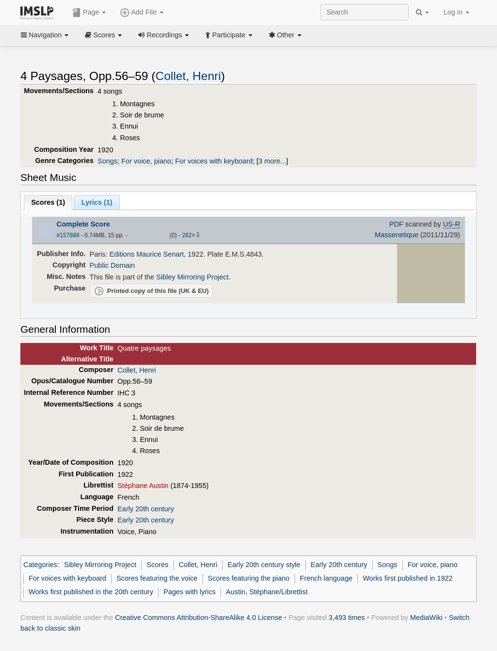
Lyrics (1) (97, 202)
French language (326, 578)
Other (285, 35)
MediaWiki (426, 617)
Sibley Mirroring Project (192, 277)
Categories (40, 565)
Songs (107, 161)
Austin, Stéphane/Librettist (267, 592)
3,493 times (347, 617)
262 (187, 235)
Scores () (48, 202)
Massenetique (396, 235)
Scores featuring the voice (157, 578)
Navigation (44, 35)
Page (89, 12)
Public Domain (112, 265)
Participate (228, 35)
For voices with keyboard (214, 161)
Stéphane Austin (142, 485)
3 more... (272, 161)
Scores (103, 35)
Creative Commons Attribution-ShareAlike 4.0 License (198, 617)
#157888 (68, 235)
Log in (456, 12)
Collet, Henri (188, 75)
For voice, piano (146, 161)
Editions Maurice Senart (147, 254)
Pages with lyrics (190, 592)
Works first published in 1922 (407, 578)
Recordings (163, 35)
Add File (141, 12)
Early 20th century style (264, 565)
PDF (396, 224)
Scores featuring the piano (249, 578)
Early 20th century (145, 509)
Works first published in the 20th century (91, 592)
